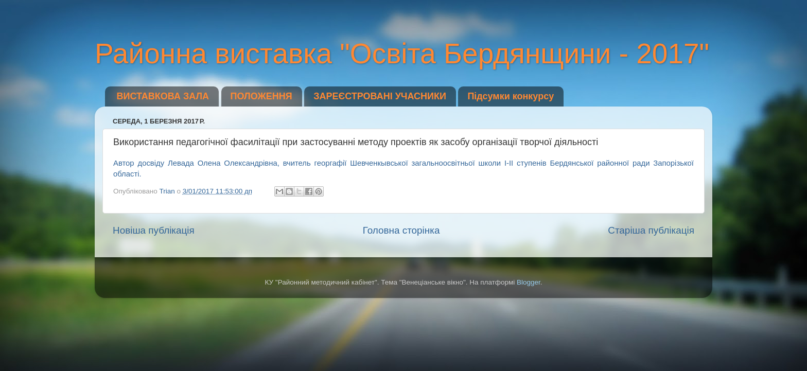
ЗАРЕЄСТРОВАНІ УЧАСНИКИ (379, 96)
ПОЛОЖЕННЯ (261, 96)
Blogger (528, 282)
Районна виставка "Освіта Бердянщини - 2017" (402, 53)
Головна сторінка (401, 230)
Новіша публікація (154, 230)
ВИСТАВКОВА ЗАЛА (163, 96)
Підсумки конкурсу (510, 96)
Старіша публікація (651, 230)
